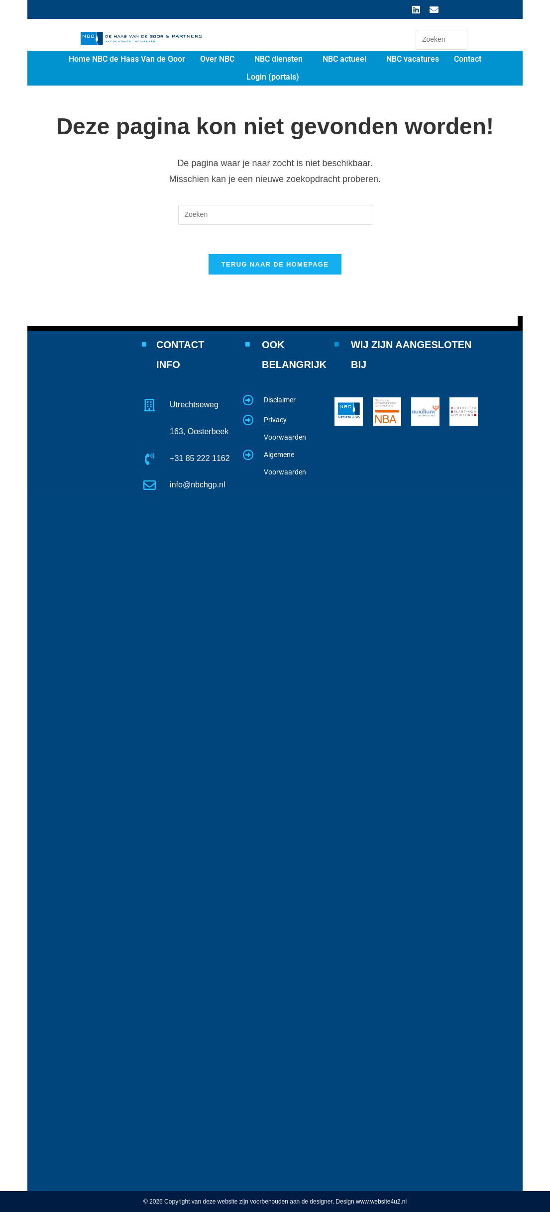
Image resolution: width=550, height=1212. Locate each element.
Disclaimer (280, 400)
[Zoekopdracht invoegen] (441, 40)
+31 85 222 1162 (200, 458)
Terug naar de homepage (275, 265)
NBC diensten (278, 59)
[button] (220, 59)
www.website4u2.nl (381, 1201)
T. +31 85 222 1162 (158, 9)
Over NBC (217, 59)
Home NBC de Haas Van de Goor (127, 59)
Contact (467, 59)
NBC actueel (344, 59)
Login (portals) (272, 77)
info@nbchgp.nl (223, 9)
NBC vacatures (412, 59)
